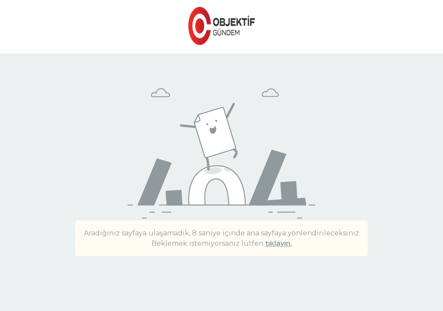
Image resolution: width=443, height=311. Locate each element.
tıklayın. (278, 243)
